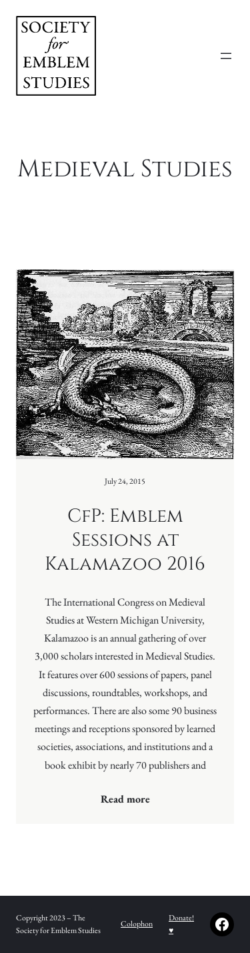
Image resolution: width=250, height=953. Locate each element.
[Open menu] (226, 56)
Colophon (137, 923)
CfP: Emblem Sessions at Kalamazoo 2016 (125, 540)
